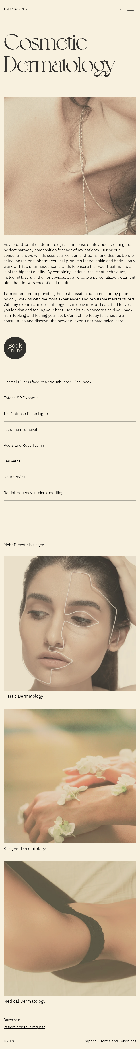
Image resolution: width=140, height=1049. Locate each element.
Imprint (89, 1040)
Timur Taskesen (15, 9)
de (120, 9)
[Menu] (130, 9)
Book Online (15, 348)
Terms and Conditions (118, 1040)
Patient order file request (24, 1026)
